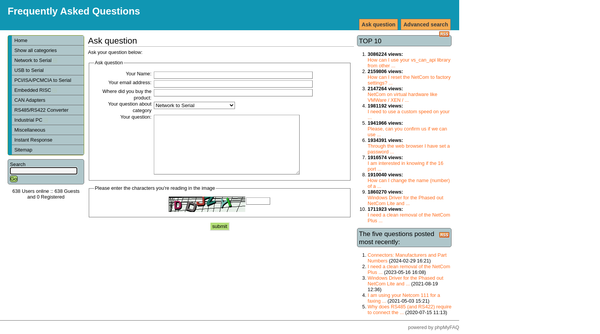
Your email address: (130, 82)
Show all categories (35, 50)
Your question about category (129, 107)
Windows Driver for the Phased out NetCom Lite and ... (405, 200)
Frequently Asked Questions (74, 11)
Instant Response (33, 140)
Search (18, 164)
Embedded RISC (35, 90)
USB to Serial (29, 70)
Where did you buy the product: (127, 94)
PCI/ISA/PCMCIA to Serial (42, 80)
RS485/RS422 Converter (41, 110)
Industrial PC (31, 120)
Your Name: (139, 74)
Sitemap (23, 150)
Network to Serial (35, 60)
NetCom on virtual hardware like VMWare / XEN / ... (402, 97)
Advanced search (425, 24)
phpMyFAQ (447, 327)
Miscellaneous (29, 130)
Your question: (135, 117)
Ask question (378, 24)
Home (20, 40)
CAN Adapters (29, 100)
